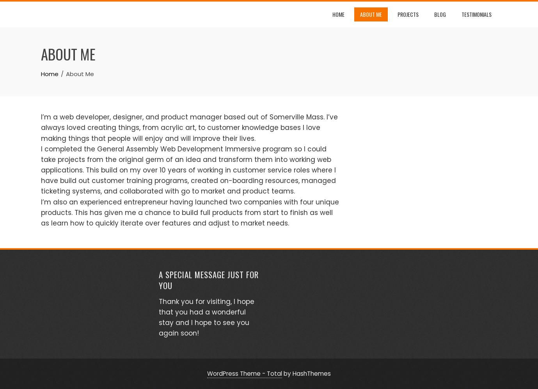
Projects (408, 14)
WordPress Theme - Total (244, 373)
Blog (440, 14)
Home (338, 14)
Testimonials (477, 14)
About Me (371, 14)
